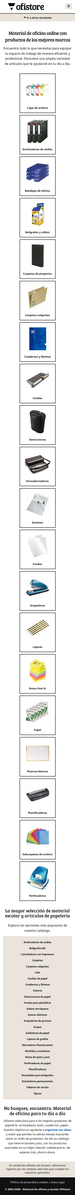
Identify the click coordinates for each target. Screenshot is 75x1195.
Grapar (37, 1027)
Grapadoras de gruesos (37, 1021)
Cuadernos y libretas (37, 984)
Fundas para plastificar (37, 1002)
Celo (37, 972)
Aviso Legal (58, 1182)
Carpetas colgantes (37, 966)
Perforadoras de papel (37, 1063)
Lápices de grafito (37, 1039)
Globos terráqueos (37, 1008)
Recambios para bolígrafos (37, 1075)
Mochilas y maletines (37, 1051)
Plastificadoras (37, 1069)
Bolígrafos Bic (37, 948)
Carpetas (37, 960)
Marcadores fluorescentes (37, 1045)
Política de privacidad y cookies (29, 1182)
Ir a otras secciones (37, 18)
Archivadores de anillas (37, 942)
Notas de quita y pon (37, 1057)
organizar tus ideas (58, 1130)
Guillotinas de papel (37, 1033)
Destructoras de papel (37, 996)
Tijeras (38, 1093)
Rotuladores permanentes (37, 1081)
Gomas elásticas (37, 1015)
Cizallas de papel (37, 978)
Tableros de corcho (37, 1087)
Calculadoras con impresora (37, 954)
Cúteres (37, 990)
